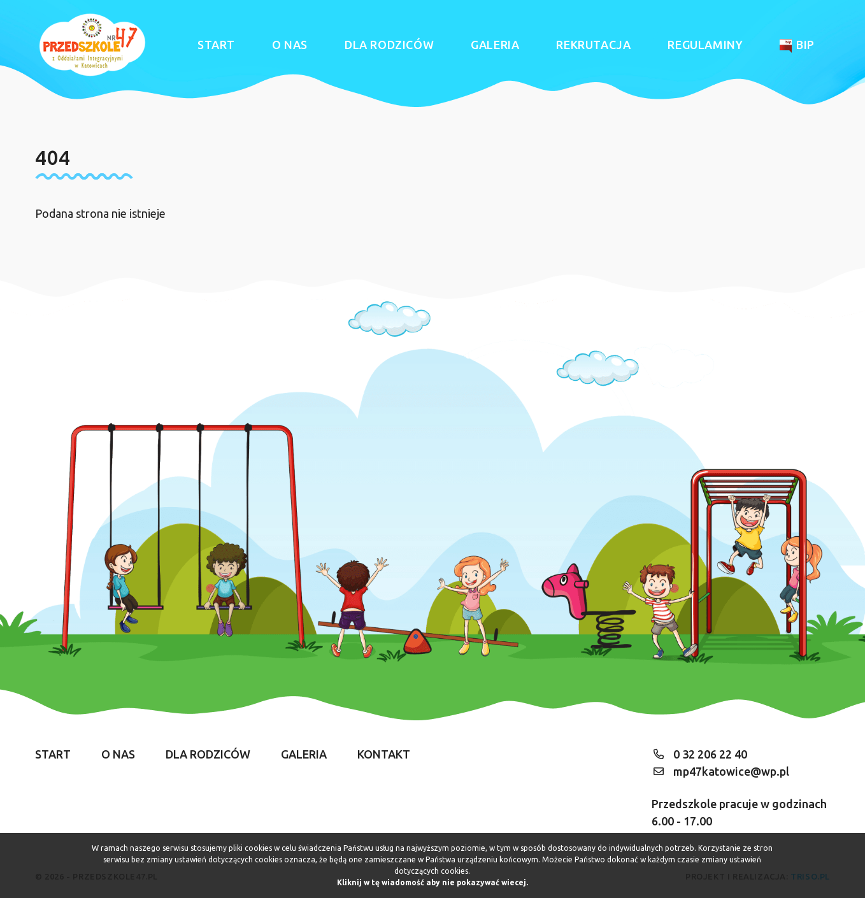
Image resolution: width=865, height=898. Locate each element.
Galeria (495, 44)
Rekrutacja (593, 44)
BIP (797, 45)
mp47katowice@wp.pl (731, 771)
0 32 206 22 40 (710, 754)
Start (216, 44)
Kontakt (383, 754)
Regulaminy (705, 44)
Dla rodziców (389, 44)
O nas (290, 44)
